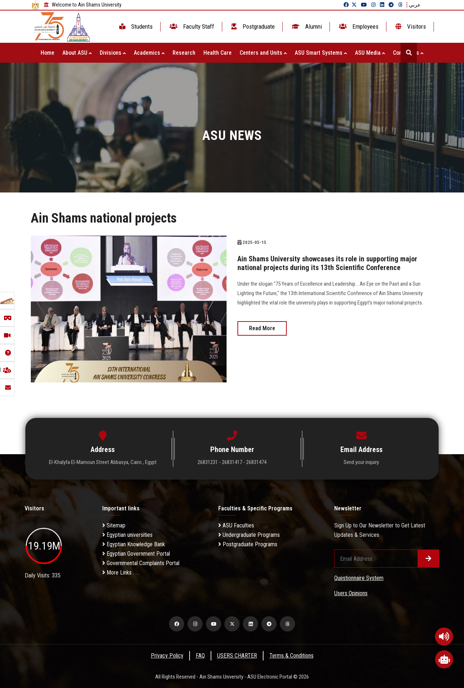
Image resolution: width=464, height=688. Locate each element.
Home (47, 52)
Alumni (306, 26)
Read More (262, 328)
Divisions (113, 52)
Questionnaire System (359, 578)
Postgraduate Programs (247, 544)
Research (184, 52)
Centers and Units (263, 52)
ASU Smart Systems (321, 52)
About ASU (77, 52)
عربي (414, 5)
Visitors (410, 26)
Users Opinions (351, 593)
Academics (149, 52)
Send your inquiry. (362, 462)
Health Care (217, 52)
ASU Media (370, 52)
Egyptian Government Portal (136, 553)
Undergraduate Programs (249, 534)
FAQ (200, 655)
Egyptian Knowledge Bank (133, 544)
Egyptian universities (127, 534)
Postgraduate (252, 26)
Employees (357, 26)
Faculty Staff (191, 26)
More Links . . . (120, 572)
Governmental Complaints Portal (140, 563)
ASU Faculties (236, 525)
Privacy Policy (167, 655)
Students (135, 26)
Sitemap (113, 525)
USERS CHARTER (237, 655)
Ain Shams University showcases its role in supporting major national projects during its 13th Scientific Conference (327, 263)
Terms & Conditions (291, 655)
